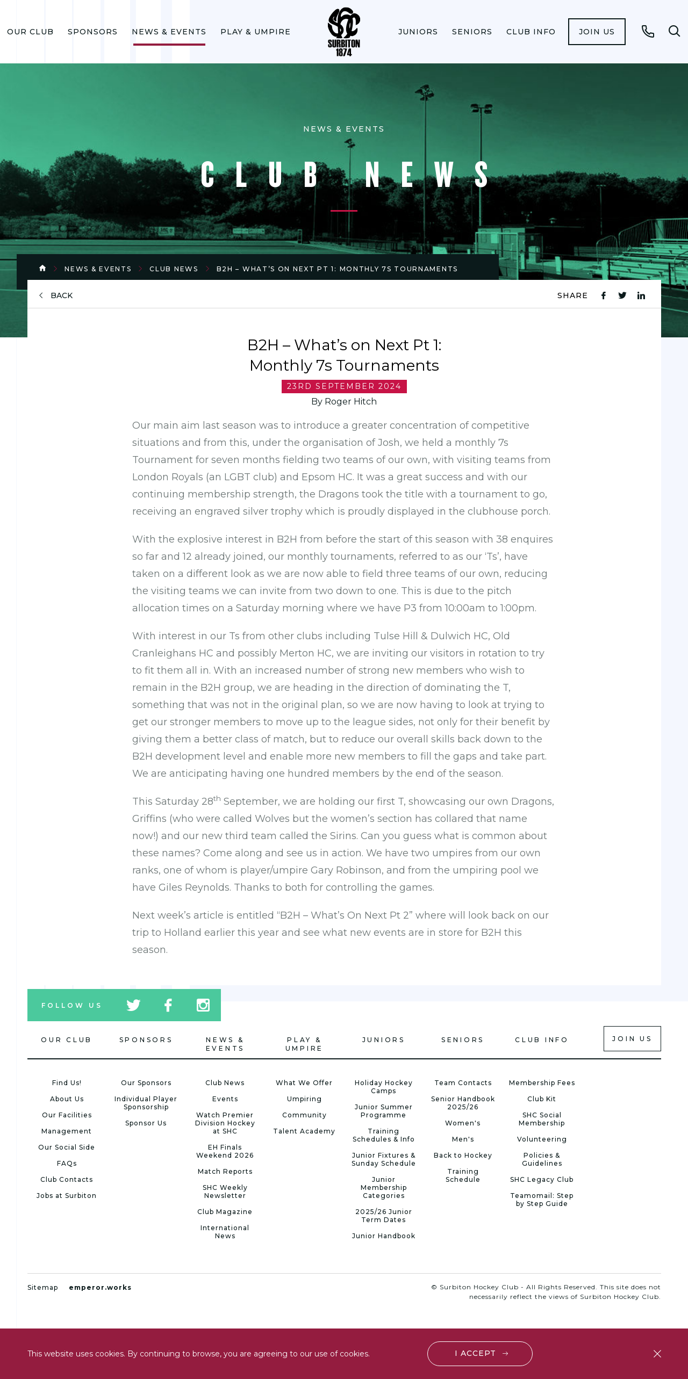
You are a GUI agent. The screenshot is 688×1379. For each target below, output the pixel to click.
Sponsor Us (146, 1123)
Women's (463, 1123)
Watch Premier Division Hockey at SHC (225, 1123)
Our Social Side (66, 1147)
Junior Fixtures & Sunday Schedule (384, 1159)
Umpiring (304, 1099)
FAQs (67, 1163)
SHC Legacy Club (542, 1179)
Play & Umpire (255, 32)
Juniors (418, 32)
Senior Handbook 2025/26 (463, 1103)
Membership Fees (542, 1083)
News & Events (169, 32)
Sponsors (93, 32)
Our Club (30, 32)
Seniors (472, 32)
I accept (475, 1353)
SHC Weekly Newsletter (225, 1191)
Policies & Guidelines (542, 1159)
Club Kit (541, 1099)
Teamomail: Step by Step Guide (542, 1200)
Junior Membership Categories (384, 1187)
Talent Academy (304, 1131)
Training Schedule (463, 1175)
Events (225, 1099)
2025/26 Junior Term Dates (383, 1216)
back (62, 295)
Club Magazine (225, 1212)
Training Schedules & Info (384, 1135)
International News (224, 1232)
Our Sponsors (146, 1083)
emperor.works (100, 1287)
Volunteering (542, 1139)
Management (66, 1131)
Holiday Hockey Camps (384, 1087)
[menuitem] (30, 31)
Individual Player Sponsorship (145, 1103)
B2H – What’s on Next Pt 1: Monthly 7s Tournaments (337, 269)
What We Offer (304, 1083)
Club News (173, 269)
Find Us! (67, 1083)
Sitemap (42, 1287)
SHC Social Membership (542, 1119)
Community (304, 1115)
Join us (597, 32)
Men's (463, 1139)
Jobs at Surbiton (67, 1196)
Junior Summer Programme (384, 1111)
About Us (67, 1099)
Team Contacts (463, 1083)
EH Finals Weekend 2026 (225, 1151)
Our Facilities (67, 1115)
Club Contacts (66, 1179)
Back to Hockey (463, 1155)
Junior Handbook (383, 1236)
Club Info (531, 32)
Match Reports (225, 1171)
